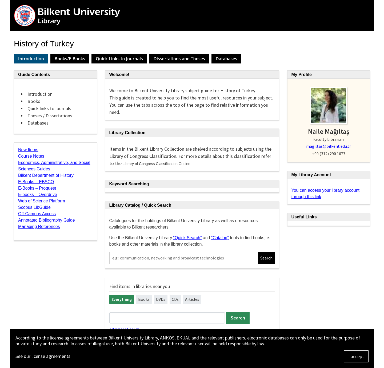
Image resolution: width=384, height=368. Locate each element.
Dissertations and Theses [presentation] (179, 59)
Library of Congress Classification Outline (156, 164)
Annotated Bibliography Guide (46, 220)
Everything (121, 299)
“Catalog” (220, 237)
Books (144, 299)
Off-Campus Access (37, 213)
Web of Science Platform (41, 201)
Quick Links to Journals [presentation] (119, 59)
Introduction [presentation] (31, 59)
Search (266, 258)
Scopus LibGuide (34, 207)
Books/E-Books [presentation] (70, 59)
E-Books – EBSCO (36, 181)
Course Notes (31, 156)
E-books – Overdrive (37, 194)
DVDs (160, 299)
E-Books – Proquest (37, 188)
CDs (175, 299)
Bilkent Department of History (46, 175)
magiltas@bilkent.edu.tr (328, 146)
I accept (356, 356)
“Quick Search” (187, 237)
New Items (28, 149)
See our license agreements (42, 356)
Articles (192, 299)
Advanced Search (124, 329)
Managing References (39, 226)
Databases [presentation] (226, 59)
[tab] (31, 58)
